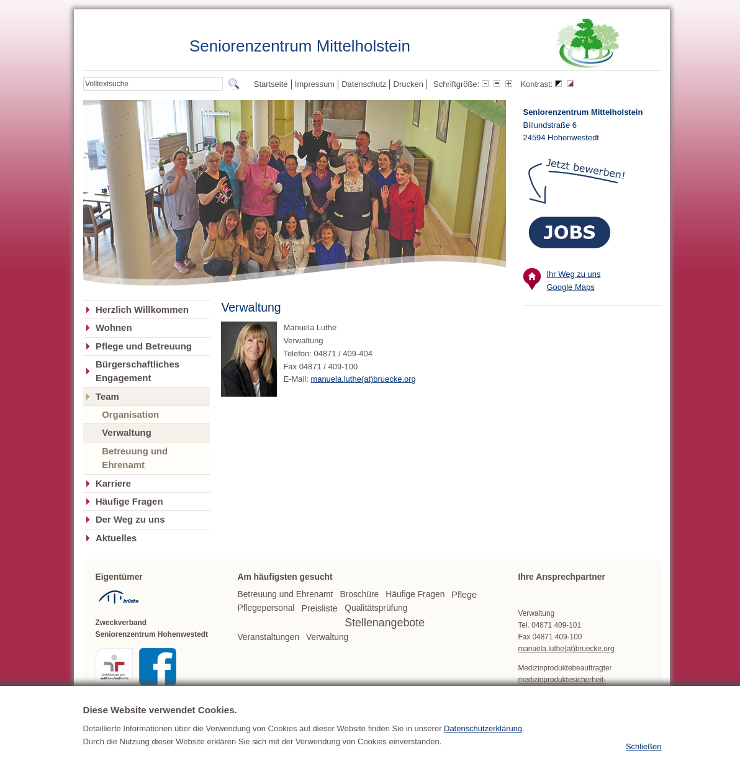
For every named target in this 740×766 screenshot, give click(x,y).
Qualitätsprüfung (376, 608)
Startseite (271, 84)
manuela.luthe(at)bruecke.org (362, 379)
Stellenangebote (385, 622)
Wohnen (114, 328)
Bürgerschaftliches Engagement (137, 371)
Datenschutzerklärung (483, 743)
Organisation (130, 414)
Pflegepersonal (265, 608)
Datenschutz (363, 84)
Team (107, 397)
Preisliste (319, 608)
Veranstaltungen (268, 637)
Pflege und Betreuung (144, 346)
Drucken (408, 84)
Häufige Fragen (129, 502)
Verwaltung (126, 432)
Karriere (113, 484)
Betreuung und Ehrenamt (135, 458)
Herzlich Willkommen (142, 310)
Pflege (464, 595)
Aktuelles (116, 538)
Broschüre (359, 594)
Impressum (315, 84)
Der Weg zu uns (130, 520)
